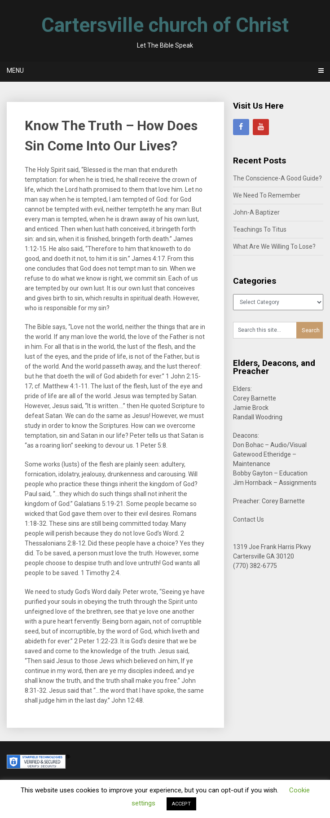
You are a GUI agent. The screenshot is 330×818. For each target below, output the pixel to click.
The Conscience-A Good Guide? (277, 178)
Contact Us (248, 519)
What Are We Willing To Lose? (274, 246)
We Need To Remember (266, 195)
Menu (15, 70)
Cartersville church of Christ (165, 25)
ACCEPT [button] (181, 804)
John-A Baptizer (256, 212)
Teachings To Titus (259, 229)
